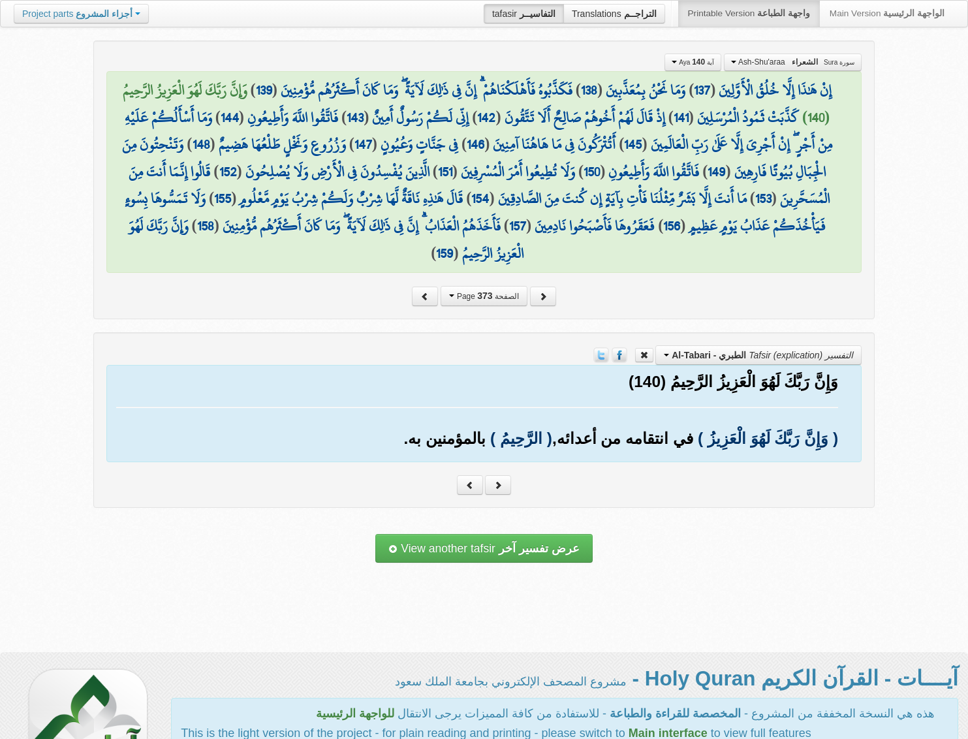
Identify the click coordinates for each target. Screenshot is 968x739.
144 (230, 117)
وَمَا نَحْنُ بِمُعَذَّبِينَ (645, 90)
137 (702, 90)
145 (633, 144)
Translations (614, 13)
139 (264, 90)
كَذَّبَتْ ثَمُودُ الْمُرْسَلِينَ (748, 117)
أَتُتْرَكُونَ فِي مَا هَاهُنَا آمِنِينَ (554, 144)
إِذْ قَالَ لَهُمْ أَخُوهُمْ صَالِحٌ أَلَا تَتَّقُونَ (585, 117)
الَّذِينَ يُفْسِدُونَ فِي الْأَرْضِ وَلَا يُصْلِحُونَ (337, 171)
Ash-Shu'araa (793, 62)
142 (486, 117)
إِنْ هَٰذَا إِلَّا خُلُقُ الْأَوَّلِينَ (775, 90)
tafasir (523, 13)
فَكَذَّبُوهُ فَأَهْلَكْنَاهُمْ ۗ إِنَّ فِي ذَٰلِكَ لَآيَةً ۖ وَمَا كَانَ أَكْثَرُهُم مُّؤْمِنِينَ (426, 90)
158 (205, 226)
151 (445, 171)
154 (480, 198)
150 (592, 171)
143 (355, 117)
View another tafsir (483, 548)
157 (517, 226)
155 (222, 198)
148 (201, 144)
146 (475, 144)
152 (228, 171)
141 (681, 117)
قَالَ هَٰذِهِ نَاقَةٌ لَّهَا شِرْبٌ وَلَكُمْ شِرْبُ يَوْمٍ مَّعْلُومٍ (351, 198)
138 (589, 90)
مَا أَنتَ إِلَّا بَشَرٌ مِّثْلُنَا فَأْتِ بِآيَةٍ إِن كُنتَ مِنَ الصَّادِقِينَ (622, 198)
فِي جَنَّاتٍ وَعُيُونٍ (419, 144)
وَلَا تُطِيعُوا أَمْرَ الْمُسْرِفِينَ (518, 171)
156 (671, 226)
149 (716, 171)
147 (363, 144)
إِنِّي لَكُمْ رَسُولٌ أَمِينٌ (420, 117)
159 (444, 253)
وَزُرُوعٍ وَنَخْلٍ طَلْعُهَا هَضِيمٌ (282, 144)
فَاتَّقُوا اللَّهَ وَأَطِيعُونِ (292, 117)
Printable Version (749, 13)
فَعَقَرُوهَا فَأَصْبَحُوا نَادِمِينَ (595, 226)
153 (763, 198)
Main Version (887, 13)
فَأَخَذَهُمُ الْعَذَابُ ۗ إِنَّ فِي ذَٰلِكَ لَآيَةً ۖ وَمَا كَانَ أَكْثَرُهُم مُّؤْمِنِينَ (362, 226)
